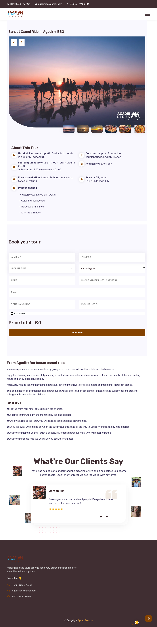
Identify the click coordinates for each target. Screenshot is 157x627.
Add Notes (19, 313)
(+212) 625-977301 (20, 4)
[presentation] (14, 43)
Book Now (77, 332)
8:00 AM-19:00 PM (79, 4)
